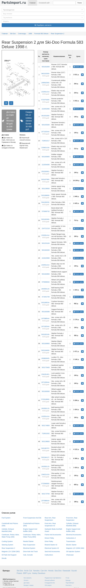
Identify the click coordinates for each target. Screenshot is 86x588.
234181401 (45, 374)
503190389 (46, 312)
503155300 (46, 125)
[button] (43, 10)
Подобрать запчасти (43, 25)
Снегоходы (22, 33)
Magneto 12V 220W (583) (11, 551)
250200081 (45, 171)
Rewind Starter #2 (51, 545)
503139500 (46, 188)
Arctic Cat (28, 571)
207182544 (45, 326)
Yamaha (36, 571)
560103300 (45, 73)
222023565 (46, 258)
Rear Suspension (29, 545)
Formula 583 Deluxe (41, 33)
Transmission (70, 541)
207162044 (45, 132)
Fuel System (6, 518)
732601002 (46, 433)
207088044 (45, 501)
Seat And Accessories (52, 551)
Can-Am (44, 571)
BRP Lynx (27, 573)
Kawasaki (66, 571)
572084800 (45, 483)
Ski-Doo (13, 33)
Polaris (19, 573)
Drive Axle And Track (30, 551)
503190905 (46, 157)
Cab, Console (28, 555)
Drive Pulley (49, 541)
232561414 (45, 92)
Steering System (7, 545)
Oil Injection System (73, 551)
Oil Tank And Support (9, 555)
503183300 (45, 219)
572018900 (45, 399)
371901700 (46, 297)
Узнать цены (78, 66)
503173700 (46, 494)
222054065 (46, 165)
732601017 (46, 141)
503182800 (46, 274)
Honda (50, 571)
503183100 (45, 334)
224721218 (46, 228)
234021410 (45, 474)
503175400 (46, 367)
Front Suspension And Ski (32, 518)
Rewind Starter (28, 541)
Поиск (79, 3)
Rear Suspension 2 (57, 33)
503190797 (45, 448)
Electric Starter (71, 545)
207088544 (45, 318)
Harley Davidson (38, 573)
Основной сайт (44, 3)
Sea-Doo (58, 571)
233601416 (45, 147)
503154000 (45, 350)
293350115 (45, 289)
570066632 (46, 282)
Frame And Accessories (53, 535)
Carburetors (49, 555)
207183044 (45, 382)
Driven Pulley (49, 538)
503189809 (45, 195)
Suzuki (74, 571)
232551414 (45, 265)
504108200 (45, 202)
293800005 (45, 358)
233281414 (45, 235)
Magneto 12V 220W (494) (75, 548)
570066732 (46, 211)
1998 (30, 33)
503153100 (46, 243)
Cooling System (7, 541)
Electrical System (29, 548)
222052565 (46, 109)
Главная (32, 3)
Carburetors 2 (71, 538)
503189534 (45, 302)
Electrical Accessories (73, 535)
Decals (4, 558)
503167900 (45, 179)
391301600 (45, 116)
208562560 (45, 83)
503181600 (46, 67)
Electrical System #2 (52, 548)
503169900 (46, 343)
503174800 (46, 425)
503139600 (46, 441)
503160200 (46, 250)
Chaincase (70, 555)
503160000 (46, 391)
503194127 (45, 457)
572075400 (45, 100)
